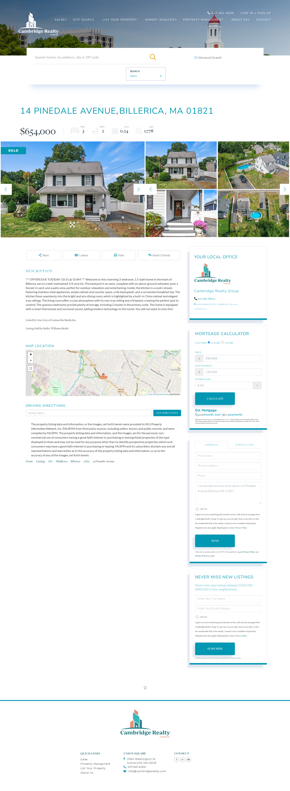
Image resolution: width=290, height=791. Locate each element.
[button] (153, 57)
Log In (247, 13)
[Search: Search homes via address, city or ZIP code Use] (90, 57)
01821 (86, 461)
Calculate (215, 398)
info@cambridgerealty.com (145, 771)
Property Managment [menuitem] (95, 763)
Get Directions (167, 412)
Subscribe (215, 648)
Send (215, 541)
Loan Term (201, 342)
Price (198, 352)
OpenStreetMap (162, 394)
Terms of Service (202, 555)
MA (50, 461)
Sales (133, 76)
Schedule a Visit (244, 444)
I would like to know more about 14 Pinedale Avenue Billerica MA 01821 (228, 493)
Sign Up (264, 13)
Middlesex (62, 461)
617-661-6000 (221, 13)
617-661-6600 (206, 298)
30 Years (214, 342)
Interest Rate (203, 379)
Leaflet (150, 394)
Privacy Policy (241, 527)
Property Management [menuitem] (203, 19)
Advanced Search (209, 57)
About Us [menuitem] (239, 19)
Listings (40, 461)
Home (29, 461)
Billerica (75, 461)
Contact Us (200, 309)
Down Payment (203, 365)
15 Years (227, 342)
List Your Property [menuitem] (119, 19)
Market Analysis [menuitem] (160, 19)
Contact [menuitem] (263, 19)
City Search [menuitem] (83, 19)
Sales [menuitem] (60, 19)
